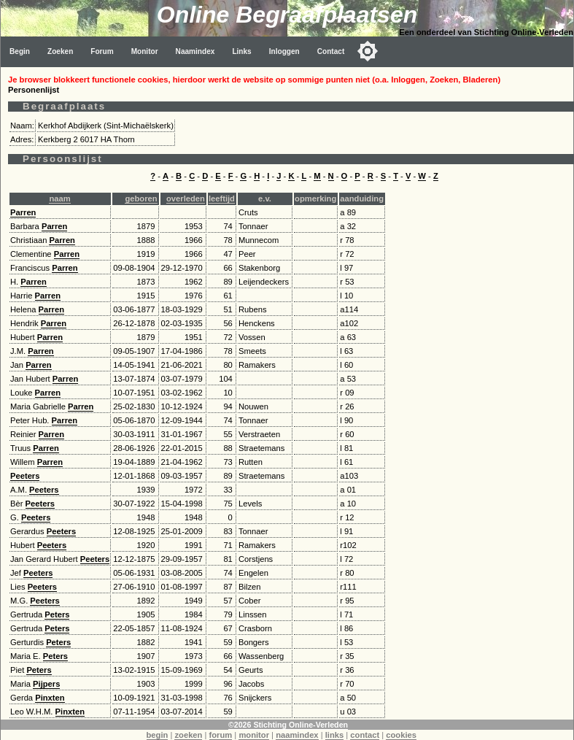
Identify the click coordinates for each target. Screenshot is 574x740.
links (334, 735)
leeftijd (222, 198)
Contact (331, 51)
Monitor (144, 51)
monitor (253, 735)
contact (364, 735)
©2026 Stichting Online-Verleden (288, 724)
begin (157, 735)
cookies (401, 735)
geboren (141, 198)
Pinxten (49, 697)
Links (241, 51)
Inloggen (284, 51)
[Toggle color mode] (367, 51)
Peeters (24, 475)
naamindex (297, 735)
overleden (185, 198)
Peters (56, 614)
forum (221, 735)
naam (59, 198)
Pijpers (46, 683)
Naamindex (195, 51)
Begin (19, 51)
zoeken (188, 735)
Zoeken (60, 51)
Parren (23, 212)
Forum (101, 51)
